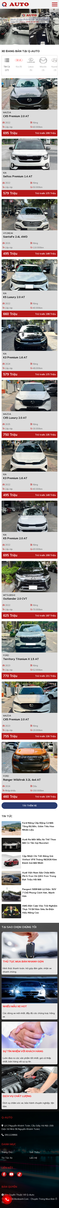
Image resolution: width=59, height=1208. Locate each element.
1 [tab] (28, 40)
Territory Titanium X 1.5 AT (21, 659)
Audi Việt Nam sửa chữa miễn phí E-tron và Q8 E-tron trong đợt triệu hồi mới (39, 876)
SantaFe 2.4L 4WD (15, 236)
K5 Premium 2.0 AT (15, 538)
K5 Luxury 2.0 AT (14, 297)
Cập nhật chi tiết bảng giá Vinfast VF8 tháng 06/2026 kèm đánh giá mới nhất (39, 859)
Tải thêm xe (29, 805)
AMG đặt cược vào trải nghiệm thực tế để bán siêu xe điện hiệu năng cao (39, 909)
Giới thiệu (35, 1152)
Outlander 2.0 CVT (15, 598)
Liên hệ (33, 1157)
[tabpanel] (29, 27)
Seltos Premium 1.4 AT (17, 176)
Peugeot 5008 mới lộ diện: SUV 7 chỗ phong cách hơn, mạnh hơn (39, 892)
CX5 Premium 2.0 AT (16, 116)
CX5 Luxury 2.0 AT (15, 417)
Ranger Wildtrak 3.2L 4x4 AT (22, 779)
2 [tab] (31, 40)
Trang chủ (7, 1152)
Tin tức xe (7, 1157)
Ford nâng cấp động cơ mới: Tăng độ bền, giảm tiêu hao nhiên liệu (38, 826)
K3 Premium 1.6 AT (15, 357)
